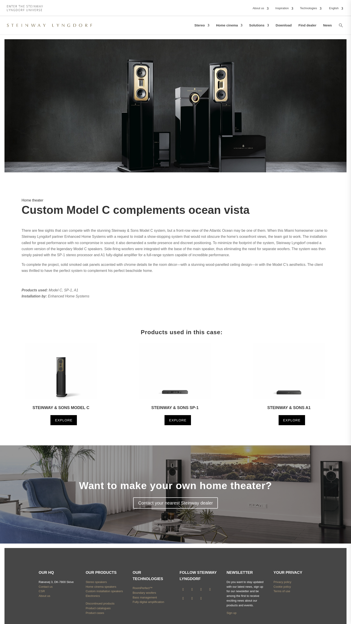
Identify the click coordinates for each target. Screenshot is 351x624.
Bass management (145, 597)
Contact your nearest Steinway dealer (175, 502)
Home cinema (227, 25)
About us (44, 596)
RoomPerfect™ (143, 588)
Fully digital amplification (148, 602)
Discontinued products (100, 603)
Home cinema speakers (101, 586)
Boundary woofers (144, 592)
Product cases (95, 613)
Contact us (46, 586)
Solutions (256, 25)
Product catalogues (98, 608)
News (327, 25)
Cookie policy (282, 586)
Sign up (231, 613)
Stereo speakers (96, 582)
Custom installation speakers (104, 591)
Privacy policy (282, 582)
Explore (63, 420)
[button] (341, 25)
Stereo (199, 25)
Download (284, 25)
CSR (42, 591)
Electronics (93, 596)
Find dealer (307, 25)
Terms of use (281, 591)
